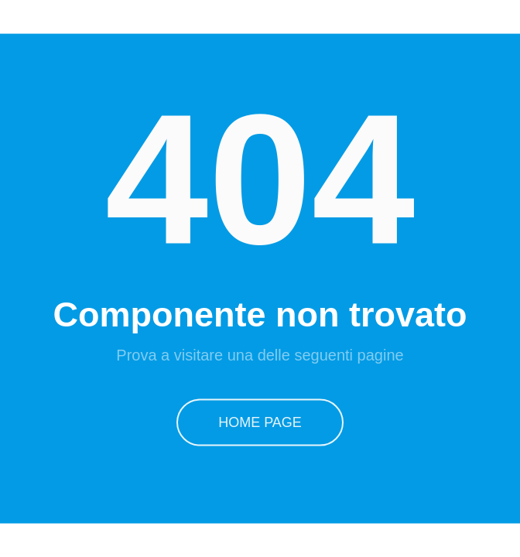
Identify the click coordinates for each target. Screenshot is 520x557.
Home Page (260, 421)
